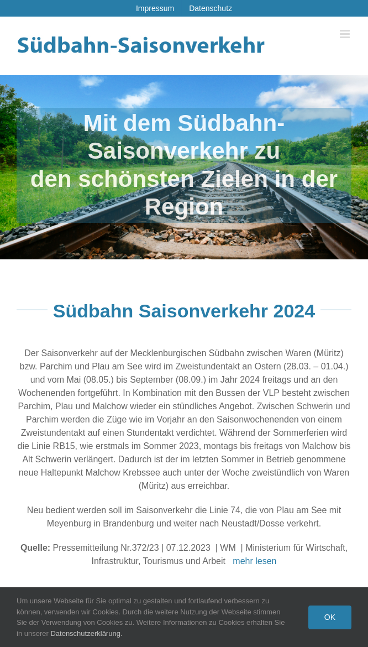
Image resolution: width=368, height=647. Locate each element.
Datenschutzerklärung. (86, 633)
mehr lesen (254, 561)
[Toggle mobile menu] (345, 34)
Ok (329, 617)
